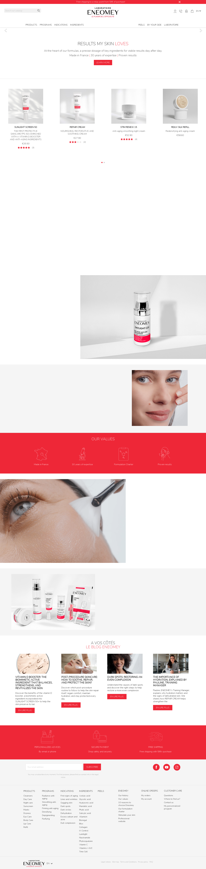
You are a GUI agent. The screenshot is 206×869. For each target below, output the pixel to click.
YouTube (166, 767)
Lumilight (83, 834)
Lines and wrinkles (69, 799)
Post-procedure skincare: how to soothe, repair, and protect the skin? (79, 679)
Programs (46, 24)
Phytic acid (84, 809)
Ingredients (77, 24)
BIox (81, 823)
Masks (26, 809)
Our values (123, 799)
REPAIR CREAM (77, 127)
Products (31, 24)
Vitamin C (83, 844)
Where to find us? (172, 799)
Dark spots (65, 806)
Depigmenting (48, 815)
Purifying (46, 818)
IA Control (83, 830)
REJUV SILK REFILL (180, 127)
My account (146, 799)
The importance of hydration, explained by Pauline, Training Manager (170, 681)
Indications (61, 24)
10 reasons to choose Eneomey (126, 804)
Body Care (28, 820)
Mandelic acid (85, 806)
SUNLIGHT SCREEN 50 (25, 127)
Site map (115, 862)
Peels (141, 24)
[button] (15, 28)
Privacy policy (143, 862)
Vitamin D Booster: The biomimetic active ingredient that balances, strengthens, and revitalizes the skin (33, 682)
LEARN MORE (103, 62)
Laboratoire (171, 24)
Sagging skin (66, 802)
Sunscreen (28, 806)
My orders (145, 795)
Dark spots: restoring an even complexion (124, 678)
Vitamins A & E (85, 848)
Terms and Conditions (128, 862)
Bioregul (83, 820)
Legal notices (106, 862)
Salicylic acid (85, 813)
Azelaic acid (84, 795)
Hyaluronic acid (86, 802)
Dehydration (66, 813)
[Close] (179, 2)
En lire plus (25, 710)
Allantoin (83, 816)
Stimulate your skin (126, 815)
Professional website (123, 820)
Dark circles (66, 809)
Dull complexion (68, 823)
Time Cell (83, 851)
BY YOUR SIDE (154, 24)
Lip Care (27, 823)
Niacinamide (84, 837)
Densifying (46, 811)
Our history (123, 795)
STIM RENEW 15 (128, 127)
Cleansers (28, 795)
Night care (28, 802)
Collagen (83, 827)
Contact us (168, 802)
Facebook (156, 767)
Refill (25, 827)
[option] (103, 28)
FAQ (151, 862)
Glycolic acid (85, 799)
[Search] (22, 11)
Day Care (27, 799)
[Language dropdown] (199, 11)
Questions (168, 795)
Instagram (177, 767)
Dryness (27, 813)
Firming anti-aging (50, 808)
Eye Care (27, 816)
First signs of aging (69, 795)
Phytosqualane (86, 841)
